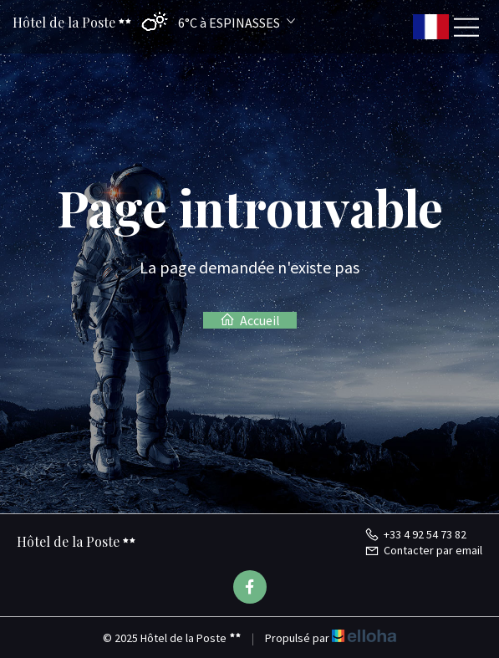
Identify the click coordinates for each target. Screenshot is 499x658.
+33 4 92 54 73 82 (415, 534)
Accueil (250, 320)
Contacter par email (423, 550)
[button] (214, 22)
